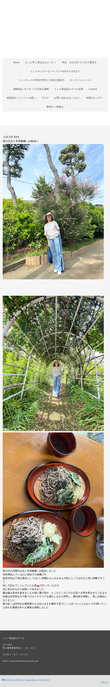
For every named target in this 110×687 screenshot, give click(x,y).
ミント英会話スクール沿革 (68, 88)
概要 (4, 680)
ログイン (104, 682)
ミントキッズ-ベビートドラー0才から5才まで (55, 71)
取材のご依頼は (55, 106)
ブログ (45, 97)
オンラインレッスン (81, 79)
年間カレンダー (94, 97)
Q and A (93, 88)
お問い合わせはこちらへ (67, 97)
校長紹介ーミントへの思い (21, 97)
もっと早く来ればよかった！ (40, 62)
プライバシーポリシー (15, 680)
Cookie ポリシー (31, 680)
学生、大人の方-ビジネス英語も (79, 62)
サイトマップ (44, 680)
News (16, 62)
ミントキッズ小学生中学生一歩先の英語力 (41, 79)
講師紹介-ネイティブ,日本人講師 (31, 88)
